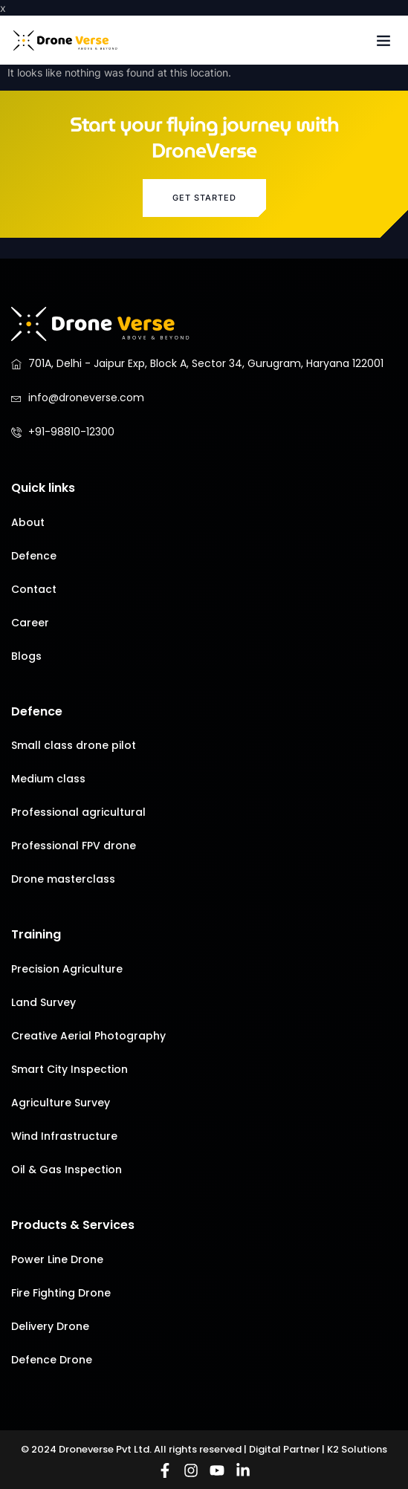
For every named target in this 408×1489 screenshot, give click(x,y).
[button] (383, 40)
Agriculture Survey (60, 1102)
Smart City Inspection (69, 1069)
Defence (33, 555)
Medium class (48, 778)
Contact (33, 589)
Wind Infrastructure (64, 1136)
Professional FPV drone (73, 845)
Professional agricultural (78, 812)
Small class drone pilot (73, 745)
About (28, 522)
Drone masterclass (63, 879)
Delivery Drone (50, 1326)
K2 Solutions (357, 1449)
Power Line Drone (57, 1259)
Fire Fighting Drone (61, 1292)
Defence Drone (51, 1359)
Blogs (26, 656)
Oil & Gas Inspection (66, 1169)
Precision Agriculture (67, 968)
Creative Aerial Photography (88, 1035)
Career (30, 622)
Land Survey (43, 1002)
